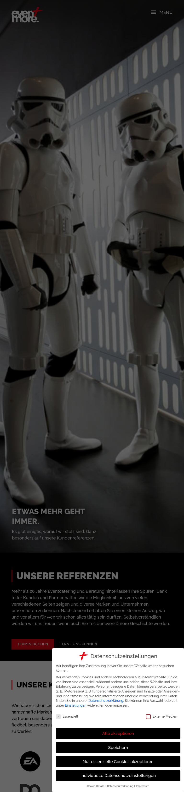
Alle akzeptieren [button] (118, 733)
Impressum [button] (143, 786)
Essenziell (67, 716)
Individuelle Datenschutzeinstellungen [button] (118, 775)
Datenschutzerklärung (106, 701)
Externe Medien (162, 716)
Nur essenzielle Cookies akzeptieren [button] (118, 761)
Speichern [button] (118, 747)
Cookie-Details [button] (96, 786)
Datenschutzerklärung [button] (120, 786)
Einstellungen (76, 705)
